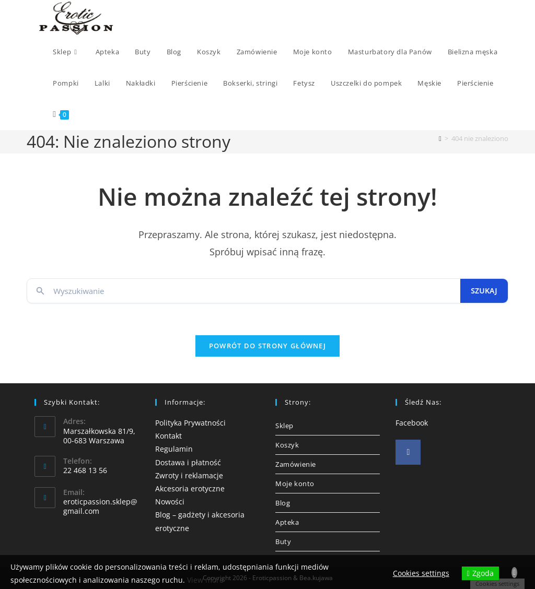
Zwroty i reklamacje (189, 475)
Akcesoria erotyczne (190, 488)
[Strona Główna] (440, 138)
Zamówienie (295, 464)
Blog (282, 503)
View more (205, 580)
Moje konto (295, 483)
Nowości (169, 501)
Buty (283, 541)
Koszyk (287, 445)
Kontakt (168, 436)
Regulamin (174, 449)
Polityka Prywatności (190, 423)
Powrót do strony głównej (267, 345)
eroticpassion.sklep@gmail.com (100, 506)
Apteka (287, 522)
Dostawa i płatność (188, 462)
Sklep (284, 425)
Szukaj (484, 291)
